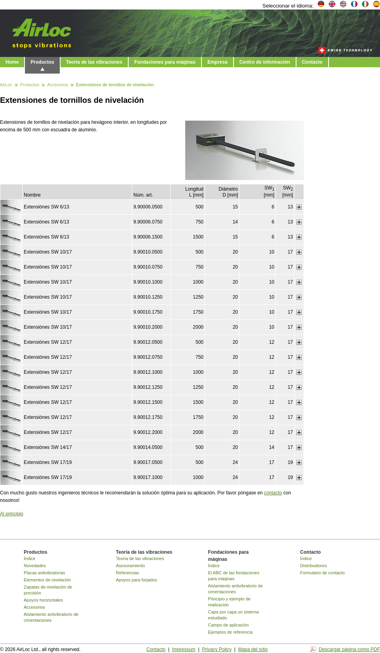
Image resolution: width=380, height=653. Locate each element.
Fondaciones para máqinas (165, 62)
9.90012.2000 (147, 432)
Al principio (11, 514)
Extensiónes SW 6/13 (46, 207)
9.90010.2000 (147, 327)
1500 (198, 237)
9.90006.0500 (147, 207)
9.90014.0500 (147, 447)
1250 (198, 297)
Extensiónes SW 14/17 (48, 447)
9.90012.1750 (147, 417)
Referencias (127, 572)
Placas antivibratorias (44, 572)
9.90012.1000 (147, 372)
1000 (198, 282)
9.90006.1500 (147, 237)
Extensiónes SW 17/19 (48, 462)
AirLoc (6, 85)
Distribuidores (313, 565)
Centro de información (264, 62)
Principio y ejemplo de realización (229, 601)
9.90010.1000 (147, 282)
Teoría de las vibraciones (94, 62)
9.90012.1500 (147, 402)
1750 (198, 312)
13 (290, 207)
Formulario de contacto (322, 572)
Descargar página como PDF (349, 649)
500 (199, 207)
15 (235, 207)
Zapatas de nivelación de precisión (48, 590)
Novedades (35, 565)
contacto (273, 493)
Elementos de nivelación (47, 579)
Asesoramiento (130, 565)
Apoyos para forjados (136, 579)
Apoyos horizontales (43, 600)
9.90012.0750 (147, 357)
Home (12, 62)
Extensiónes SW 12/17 (48, 342)
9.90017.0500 (147, 462)
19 (290, 462)
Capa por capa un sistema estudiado (233, 614)
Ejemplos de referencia (230, 632)
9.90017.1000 (147, 477)
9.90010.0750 (147, 267)
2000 (198, 327)
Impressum (183, 649)
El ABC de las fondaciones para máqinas (234, 575)
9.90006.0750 (147, 222)
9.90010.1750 (147, 312)
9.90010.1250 (147, 297)
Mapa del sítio (253, 649)
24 (235, 462)
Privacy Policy (217, 649)
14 (235, 222)
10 (271, 252)
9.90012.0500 (147, 342)
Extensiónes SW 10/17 (48, 252)
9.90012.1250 (147, 387)
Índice (29, 558)
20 (235, 252)
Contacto (312, 62)
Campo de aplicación (228, 625)
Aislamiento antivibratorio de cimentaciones (51, 617)
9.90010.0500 (147, 252)
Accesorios (57, 85)
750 (199, 222)
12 (271, 342)
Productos (42, 62)
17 (290, 252)
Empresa (217, 62)
